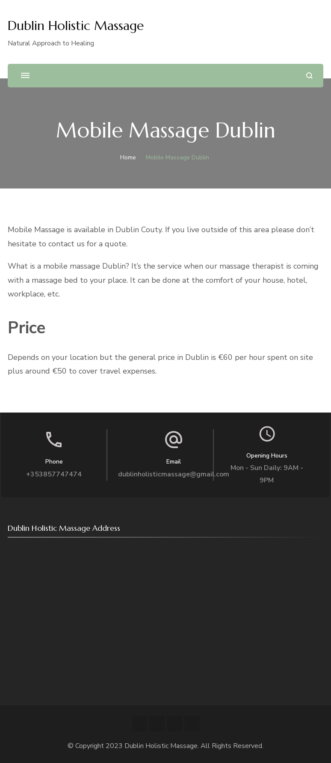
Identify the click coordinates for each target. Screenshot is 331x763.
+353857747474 (54, 474)
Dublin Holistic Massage (76, 25)
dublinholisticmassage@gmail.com (173, 474)
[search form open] (309, 75)
